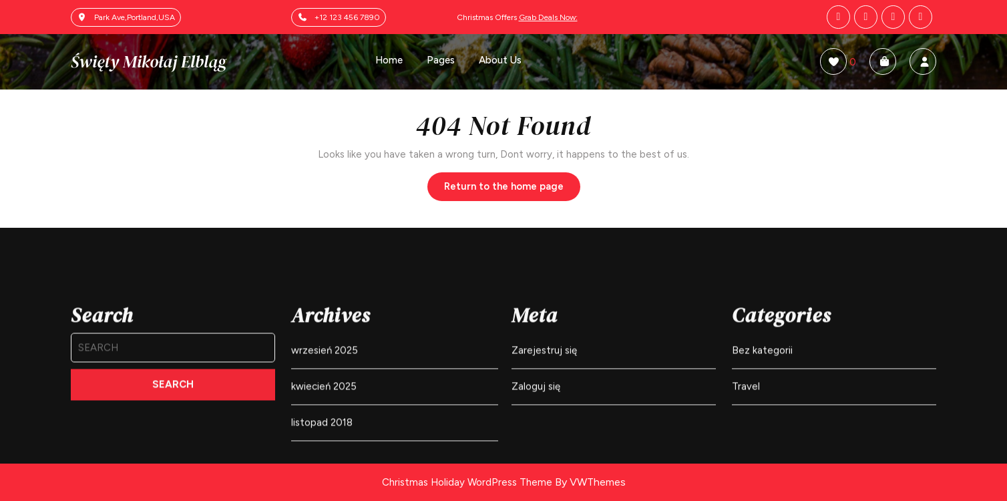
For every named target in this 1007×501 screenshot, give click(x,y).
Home (389, 60)
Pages (441, 60)
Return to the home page (512, 189)
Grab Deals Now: (548, 17)
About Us (500, 60)
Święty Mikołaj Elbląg (148, 61)
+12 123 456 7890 (347, 17)
